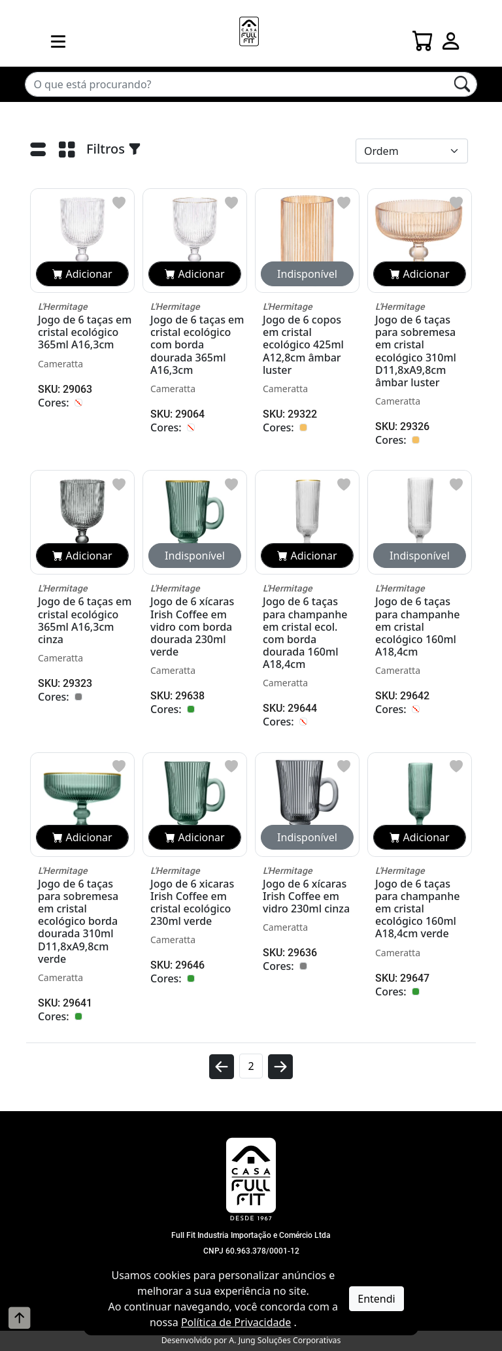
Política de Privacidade (236, 1322)
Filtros (113, 149)
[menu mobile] (58, 41)
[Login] (451, 37)
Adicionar (82, 274)
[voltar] (221, 1072)
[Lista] (38, 152)
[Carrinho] (423, 37)
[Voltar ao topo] (19, 1317)
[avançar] (280, 1072)
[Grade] (67, 152)
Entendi (376, 1299)
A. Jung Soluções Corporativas (285, 1340)
